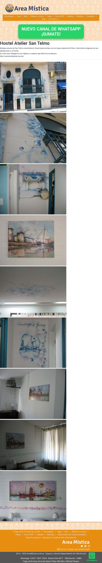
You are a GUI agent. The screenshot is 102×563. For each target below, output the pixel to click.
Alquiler (70, 16)
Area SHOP (59, 16)
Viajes (49, 16)
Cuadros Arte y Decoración (64, 537)
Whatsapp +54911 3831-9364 (33, 558)
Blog (44, 19)
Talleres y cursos (37, 16)
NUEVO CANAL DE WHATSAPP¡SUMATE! (51, 31)
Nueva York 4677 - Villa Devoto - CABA (65, 558)
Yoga (19, 16)
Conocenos (52, 19)
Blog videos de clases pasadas (72, 534)
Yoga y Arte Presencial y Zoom (27, 532)
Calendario (90, 16)
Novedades (9, 16)
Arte (25, 16)
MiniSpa (80, 16)
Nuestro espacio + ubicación (38, 537)
